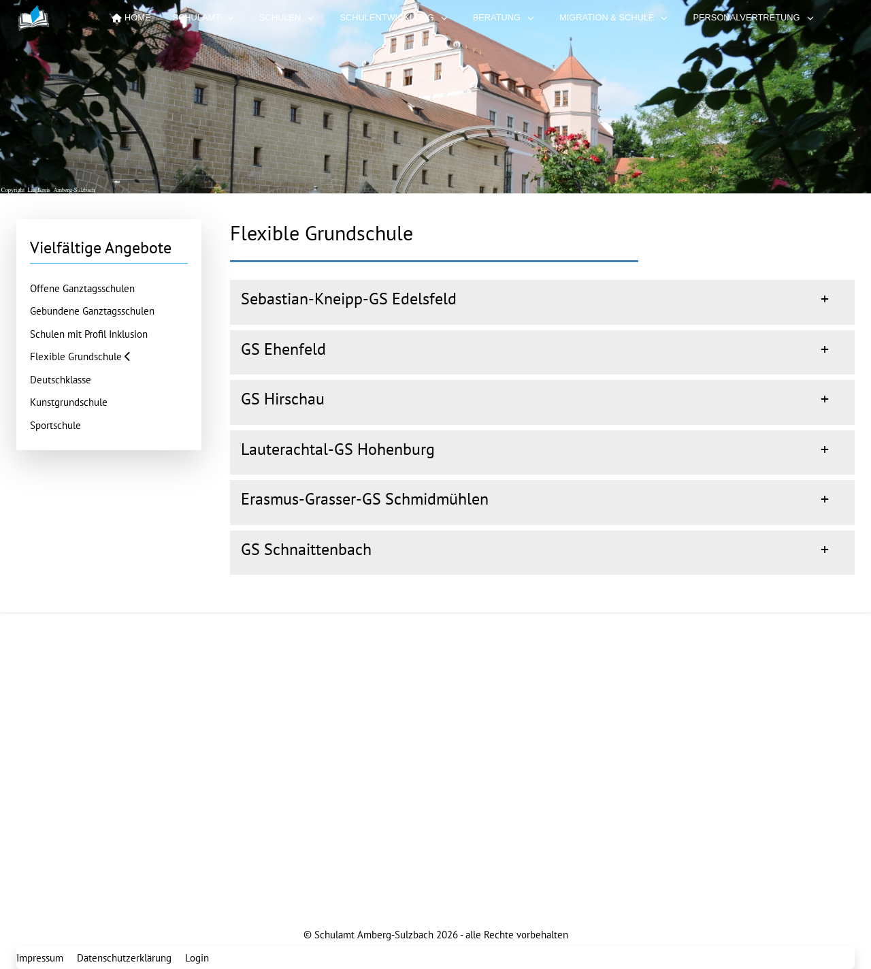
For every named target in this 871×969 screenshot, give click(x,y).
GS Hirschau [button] (283, 398)
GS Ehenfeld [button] (283, 349)
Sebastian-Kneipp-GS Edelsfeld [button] (349, 298)
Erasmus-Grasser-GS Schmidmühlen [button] (365, 498)
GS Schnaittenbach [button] (306, 549)
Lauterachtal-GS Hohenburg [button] (338, 449)
